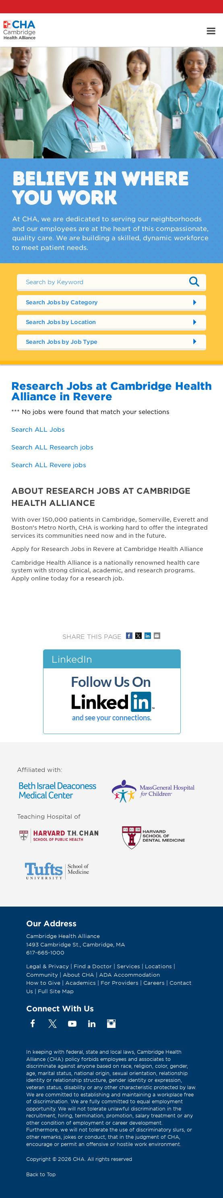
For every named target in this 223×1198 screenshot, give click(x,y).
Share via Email (157, 635)
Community (42, 974)
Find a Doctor (93, 966)
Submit (194, 281)
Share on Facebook (129, 635)
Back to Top (41, 1174)
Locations (158, 966)
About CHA (78, 974)
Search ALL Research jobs (52, 447)
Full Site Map (56, 991)
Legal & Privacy (47, 966)
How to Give (43, 983)
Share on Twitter (138, 635)
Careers (154, 983)
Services (129, 966)
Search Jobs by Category (62, 302)
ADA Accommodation (129, 974)
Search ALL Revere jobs (48, 464)
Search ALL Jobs (38, 429)
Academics (80, 983)
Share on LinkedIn (148, 635)
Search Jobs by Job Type (62, 341)
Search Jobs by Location (61, 321)
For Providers (119, 983)
